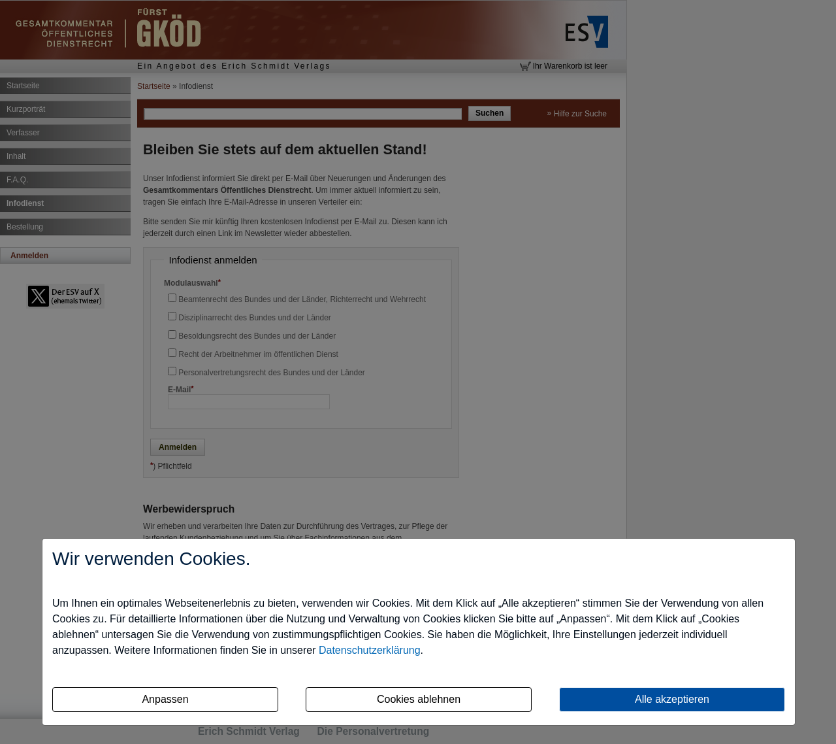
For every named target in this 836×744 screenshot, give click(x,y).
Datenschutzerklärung (370, 650)
